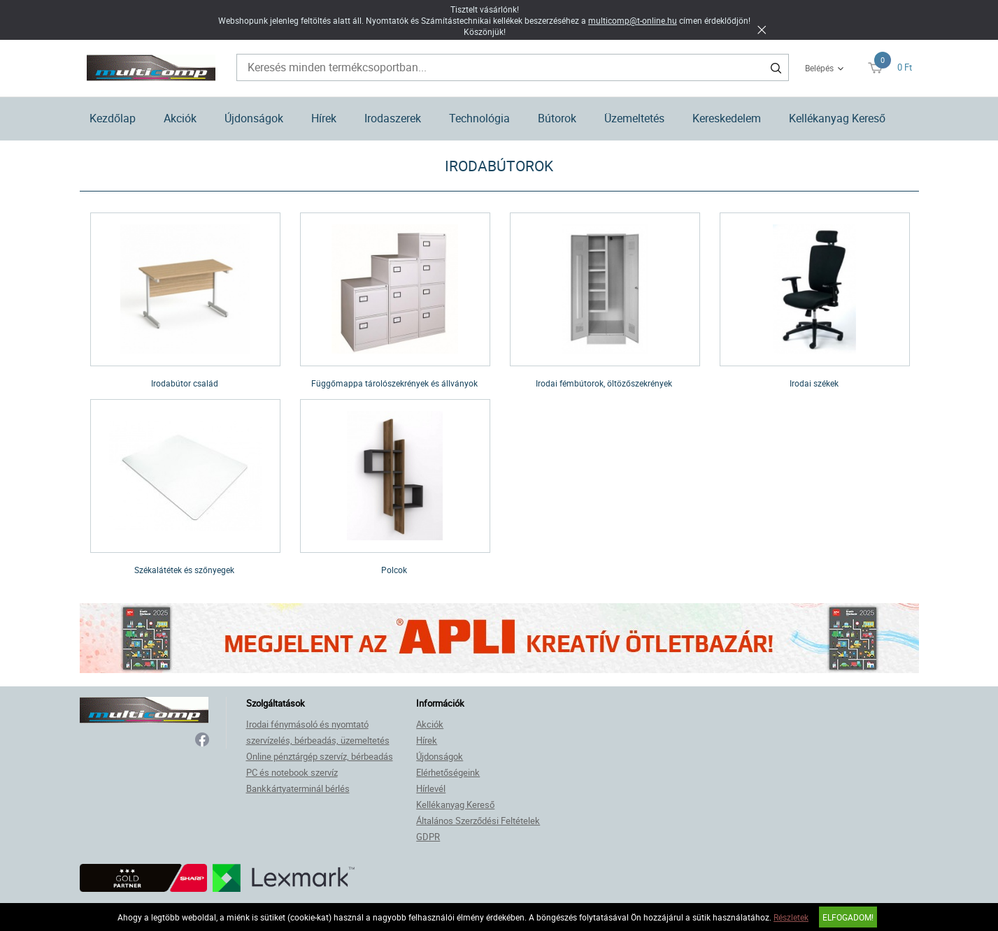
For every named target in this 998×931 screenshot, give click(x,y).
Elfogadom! (848, 917)
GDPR (428, 836)
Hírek (323, 118)
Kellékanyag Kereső (837, 118)
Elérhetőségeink (448, 772)
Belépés (819, 67)
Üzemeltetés (634, 118)
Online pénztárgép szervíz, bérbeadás (319, 756)
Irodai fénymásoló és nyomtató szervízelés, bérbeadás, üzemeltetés (318, 732)
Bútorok (557, 118)
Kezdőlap (113, 118)
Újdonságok (253, 118)
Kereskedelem (726, 118)
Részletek (791, 917)
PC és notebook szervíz (292, 772)
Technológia (479, 118)
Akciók (180, 118)
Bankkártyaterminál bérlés (298, 788)
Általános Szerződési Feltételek (478, 820)
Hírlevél (430, 788)
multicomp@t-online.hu (632, 20)
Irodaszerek (392, 118)
